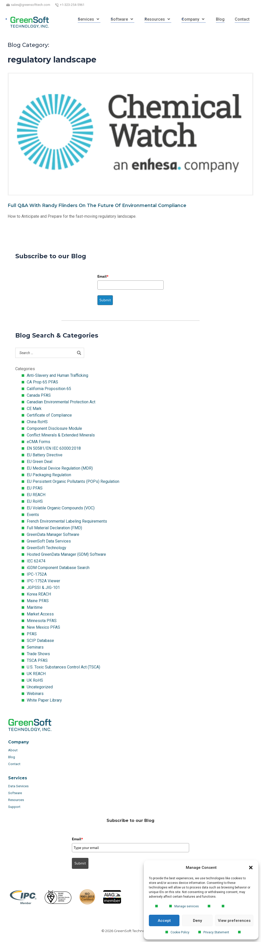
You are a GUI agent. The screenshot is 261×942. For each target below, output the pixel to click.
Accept (164, 920)
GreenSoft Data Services (49, 541)
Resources (16, 800)
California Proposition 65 (49, 388)
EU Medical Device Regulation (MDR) (60, 468)
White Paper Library (44, 700)
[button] (250, 867)
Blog (11, 757)
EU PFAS (35, 488)
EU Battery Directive (44, 455)
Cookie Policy (180, 932)
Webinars (35, 693)
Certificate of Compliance (49, 415)
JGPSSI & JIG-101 (43, 587)
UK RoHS (35, 680)
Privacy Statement (216, 932)
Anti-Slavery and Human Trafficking (57, 375)
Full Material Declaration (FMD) (54, 527)
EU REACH (36, 494)
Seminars (35, 647)
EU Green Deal (39, 461)
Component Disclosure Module (54, 428)
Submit (105, 300)
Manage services (186, 906)
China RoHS (37, 421)
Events (33, 514)
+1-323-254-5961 (72, 5)
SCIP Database (40, 640)
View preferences (234, 920)
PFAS (32, 633)
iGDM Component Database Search (58, 567)
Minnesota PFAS (42, 620)
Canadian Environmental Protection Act (61, 401)
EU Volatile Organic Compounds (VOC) (61, 508)
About (13, 750)
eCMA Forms (38, 441)
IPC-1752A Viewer (43, 580)
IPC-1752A (37, 574)
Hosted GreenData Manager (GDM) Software (66, 554)
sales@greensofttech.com (30, 5)
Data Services (18, 786)
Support (14, 807)
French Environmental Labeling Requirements (67, 521)
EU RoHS (35, 501)
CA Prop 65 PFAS (42, 382)
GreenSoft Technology (46, 547)
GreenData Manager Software (53, 534)
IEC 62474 (36, 561)
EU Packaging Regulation (49, 474)
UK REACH (36, 673)
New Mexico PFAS (43, 627)
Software (15, 793)
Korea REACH (39, 594)
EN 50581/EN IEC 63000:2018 (54, 448)
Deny (197, 920)
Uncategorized (40, 687)
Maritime (35, 607)
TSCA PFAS (37, 660)
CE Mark (34, 408)
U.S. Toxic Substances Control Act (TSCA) (63, 667)
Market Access (40, 614)
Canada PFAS (39, 395)
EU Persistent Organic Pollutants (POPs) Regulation (73, 481)
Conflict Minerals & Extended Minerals (61, 435)
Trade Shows (38, 653)
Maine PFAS (38, 600)
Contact (14, 764)
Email (103, 276)
